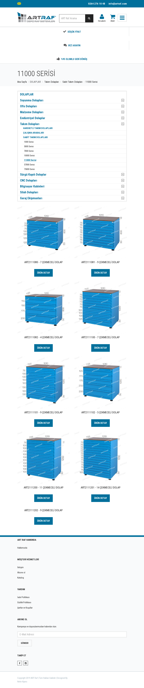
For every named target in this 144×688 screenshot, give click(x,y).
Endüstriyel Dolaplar (32, 118)
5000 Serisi (28, 146)
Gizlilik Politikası (24, 602)
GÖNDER (24, 643)
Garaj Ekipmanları (31, 198)
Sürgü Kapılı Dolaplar (33, 174)
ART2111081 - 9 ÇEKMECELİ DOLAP (100, 262)
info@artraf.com (118, 3)
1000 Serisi (28, 142)
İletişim (20, 567)
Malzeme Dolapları (31, 112)
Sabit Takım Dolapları (72, 81)
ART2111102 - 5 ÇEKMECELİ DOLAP (100, 412)
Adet (112, 17)
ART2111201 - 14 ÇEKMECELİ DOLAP (100, 487)
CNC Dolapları (28, 180)
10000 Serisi (29, 155)
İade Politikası (23, 597)
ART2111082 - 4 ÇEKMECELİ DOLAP (43, 337)
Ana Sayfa (22, 81)
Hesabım (102, 17)
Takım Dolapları (51, 81)
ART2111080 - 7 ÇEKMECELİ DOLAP (43, 262)
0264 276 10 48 (96, 3)
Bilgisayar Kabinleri (32, 186)
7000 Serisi (28, 151)
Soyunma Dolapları (31, 100)
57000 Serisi (29, 165)
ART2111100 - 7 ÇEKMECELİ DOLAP (100, 337)
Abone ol (21, 572)
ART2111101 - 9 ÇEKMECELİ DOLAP (43, 412)
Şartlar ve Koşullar (25, 608)
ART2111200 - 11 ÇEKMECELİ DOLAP (43, 487)
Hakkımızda (22, 548)
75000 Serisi (29, 169)
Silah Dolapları (29, 192)
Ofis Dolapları (28, 106)
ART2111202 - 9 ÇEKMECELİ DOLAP (43, 510)
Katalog (20, 577)
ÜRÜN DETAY (43, 272)
